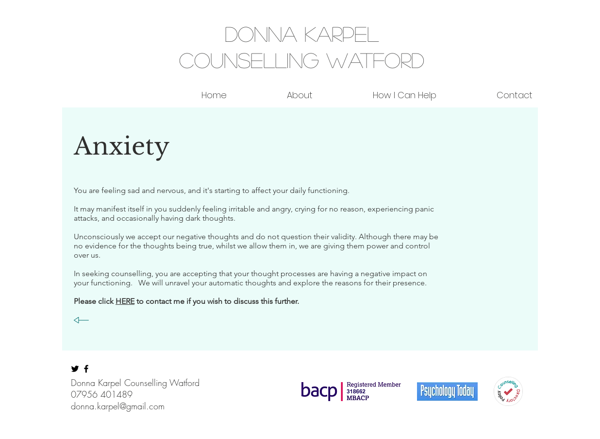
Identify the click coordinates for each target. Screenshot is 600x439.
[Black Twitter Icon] (75, 369)
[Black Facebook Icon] (86, 369)
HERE (125, 301)
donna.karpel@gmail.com (118, 406)
